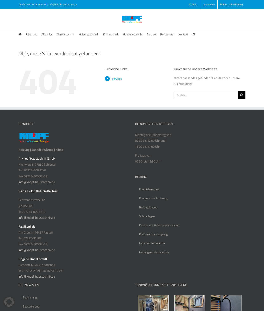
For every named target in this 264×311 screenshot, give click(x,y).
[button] (194, 34)
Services (117, 78)
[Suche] (241, 95)
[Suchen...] (206, 95)
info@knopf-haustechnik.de (63, 4)
